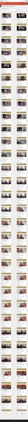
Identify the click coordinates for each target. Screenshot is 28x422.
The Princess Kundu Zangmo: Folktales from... (6, 267)
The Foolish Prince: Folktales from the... (21, 335)
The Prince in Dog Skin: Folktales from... (20, 226)
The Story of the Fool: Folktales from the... (20, 349)
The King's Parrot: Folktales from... (6, 335)
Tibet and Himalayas (8, 4)
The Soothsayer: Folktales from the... (20, 212)
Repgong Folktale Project (21, 164)
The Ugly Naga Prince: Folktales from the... (5, 390)
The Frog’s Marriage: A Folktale (5, 19)
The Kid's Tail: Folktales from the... (6, 281)
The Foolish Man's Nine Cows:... (5, 322)
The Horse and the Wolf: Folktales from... (20, 240)
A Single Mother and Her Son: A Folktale (6, 132)
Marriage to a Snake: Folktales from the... (21, 322)
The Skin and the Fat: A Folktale (20, 145)
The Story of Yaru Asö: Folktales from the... (5, 199)
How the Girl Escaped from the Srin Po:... (21, 308)
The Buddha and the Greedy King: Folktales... (21, 267)
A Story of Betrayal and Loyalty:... (20, 376)
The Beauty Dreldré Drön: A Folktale (6, 107)
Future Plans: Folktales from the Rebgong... (6, 349)
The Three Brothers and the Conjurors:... (21, 281)
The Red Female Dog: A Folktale (5, 81)
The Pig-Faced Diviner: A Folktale (20, 94)
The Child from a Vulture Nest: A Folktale (6, 94)
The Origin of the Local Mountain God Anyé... (20, 158)
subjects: (2, 4)
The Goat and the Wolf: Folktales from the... (5, 240)
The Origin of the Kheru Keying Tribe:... (20, 171)
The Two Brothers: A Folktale (6, 31)
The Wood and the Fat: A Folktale (5, 120)
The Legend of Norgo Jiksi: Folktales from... (21, 199)
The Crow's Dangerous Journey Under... (5, 158)
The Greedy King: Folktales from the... (21, 294)
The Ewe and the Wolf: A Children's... (20, 69)
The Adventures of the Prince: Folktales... (6, 363)
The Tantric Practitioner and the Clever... (6, 308)
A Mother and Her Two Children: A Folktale (20, 132)
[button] (26, 1)
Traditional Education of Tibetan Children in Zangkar (6, 24)
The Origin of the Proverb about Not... (5, 185)
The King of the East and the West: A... (21, 120)
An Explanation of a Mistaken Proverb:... (21, 185)
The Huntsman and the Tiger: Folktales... (21, 404)
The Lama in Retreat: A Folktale (5, 69)
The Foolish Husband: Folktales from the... (5, 226)
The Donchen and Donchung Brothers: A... (21, 31)
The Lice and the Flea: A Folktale (5, 56)
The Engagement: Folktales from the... (6, 376)
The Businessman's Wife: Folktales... (20, 390)
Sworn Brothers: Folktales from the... (5, 404)
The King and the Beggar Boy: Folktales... (21, 253)
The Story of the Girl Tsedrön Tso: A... (21, 56)
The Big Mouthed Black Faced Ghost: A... (6, 145)
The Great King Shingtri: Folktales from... (5, 253)
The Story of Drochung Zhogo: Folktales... (20, 363)
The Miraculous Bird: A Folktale (20, 81)
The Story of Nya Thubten (5, 171)
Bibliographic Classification (16, 4)
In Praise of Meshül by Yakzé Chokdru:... (6, 212)
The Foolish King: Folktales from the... (5, 294)
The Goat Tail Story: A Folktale (21, 106)
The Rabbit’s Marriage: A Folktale (20, 19)
